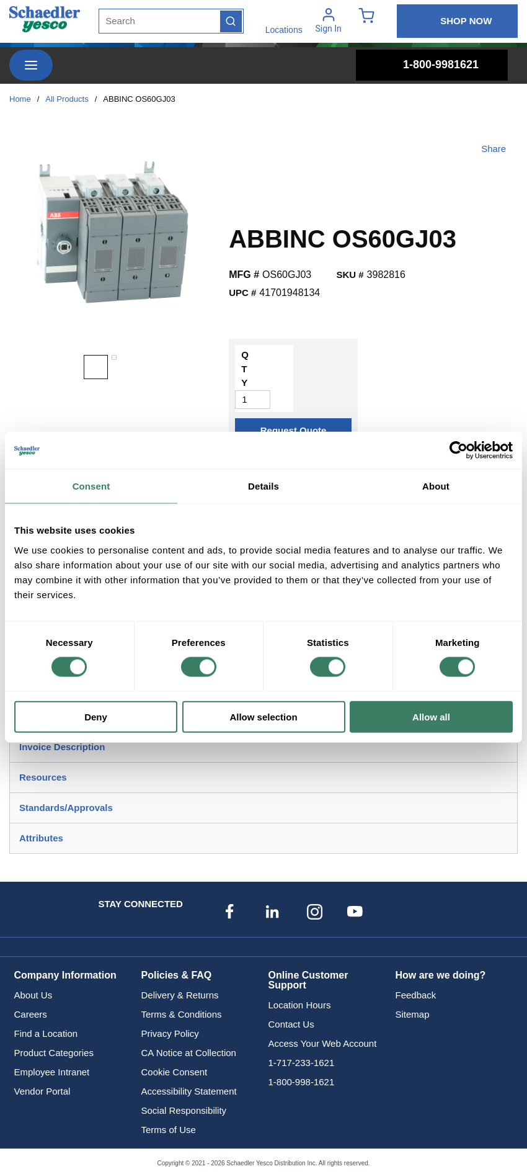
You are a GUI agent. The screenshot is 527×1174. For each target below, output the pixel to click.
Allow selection (263, 716)
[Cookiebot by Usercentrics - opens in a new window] (458, 450)
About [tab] (436, 486)
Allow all (431, 716)
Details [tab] (263, 486)
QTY (244, 368)
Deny (95, 716)
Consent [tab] (91, 486)
